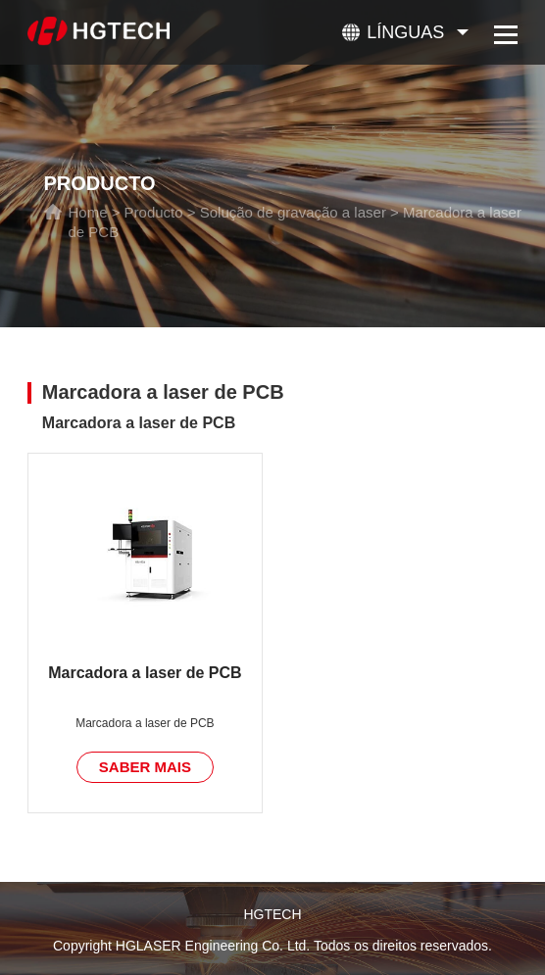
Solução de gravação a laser (293, 212)
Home (87, 212)
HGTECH (272, 914)
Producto (153, 212)
